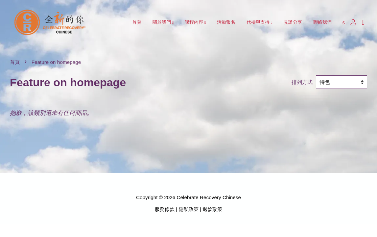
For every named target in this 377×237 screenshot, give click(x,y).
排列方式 (302, 82)
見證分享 (293, 22)
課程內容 (195, 22)
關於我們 (163, 22)
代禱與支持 (259, 22)
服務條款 (165, 209)
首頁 (136, 22)
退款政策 (212, 209)
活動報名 (226, 22)
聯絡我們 (322, 22)
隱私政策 (189, 209)
